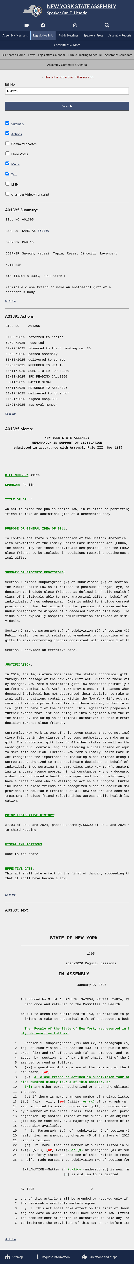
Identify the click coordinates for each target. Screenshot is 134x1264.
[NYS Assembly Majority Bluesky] (91, 26)
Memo (16, 165)
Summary (18, 124)
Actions (16, 134)
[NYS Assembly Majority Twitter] (59, 26)
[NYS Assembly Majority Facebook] (43, 26)
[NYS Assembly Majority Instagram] (75, 26)
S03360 (43, 231)
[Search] (107, 26)
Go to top (10, 301)
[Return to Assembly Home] (67, 11)
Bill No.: (10, 85)
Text (14, 175)
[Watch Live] (26, 26)
